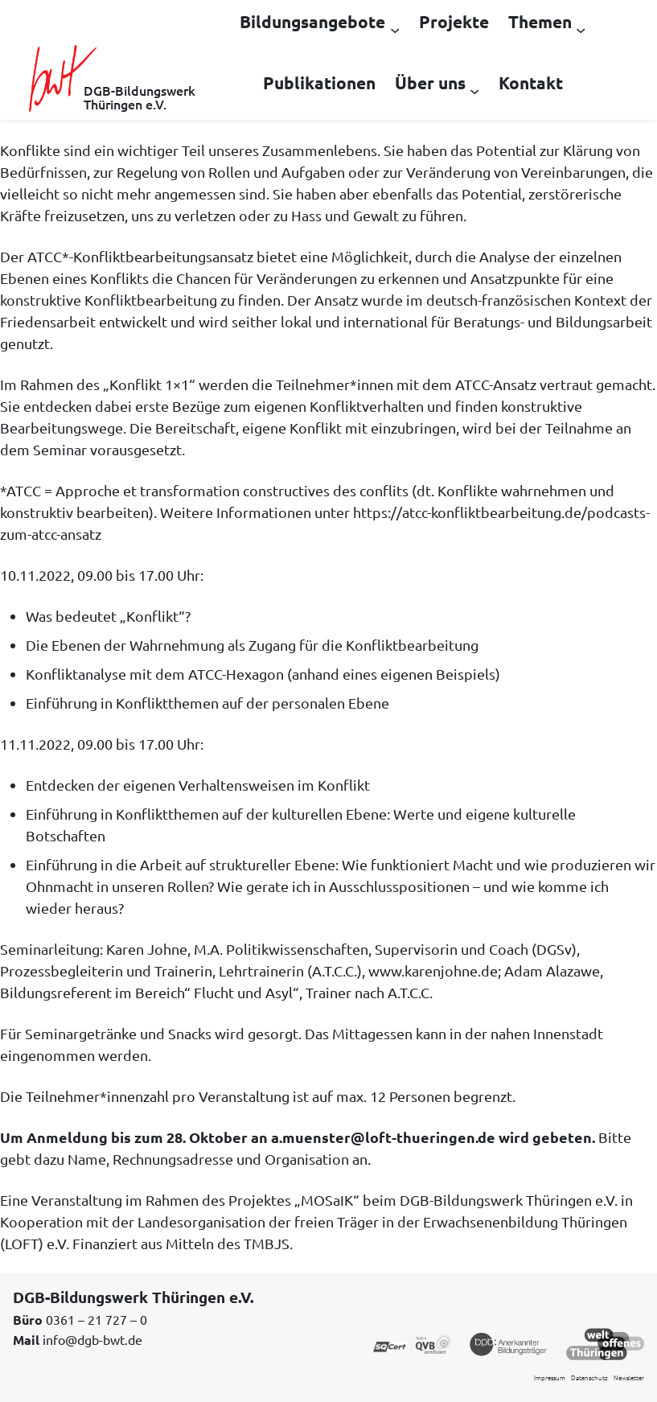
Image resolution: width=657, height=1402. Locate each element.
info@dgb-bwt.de (92, 1339)
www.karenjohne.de (433, 970)
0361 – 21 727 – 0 (96, 1319)
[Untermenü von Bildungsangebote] (395, 29)
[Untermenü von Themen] (580, 29)
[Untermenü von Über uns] (474, 90)
